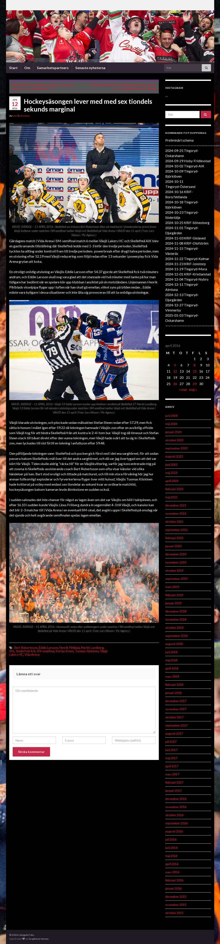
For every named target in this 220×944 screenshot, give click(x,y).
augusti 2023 (174, 456)
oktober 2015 (174, 913)
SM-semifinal (45, 651)
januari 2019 (173, 603)
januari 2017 (173, 790)
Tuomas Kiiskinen (87, 651)
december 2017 (175, 701)
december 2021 (175, 505)
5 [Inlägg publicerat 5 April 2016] (175, 365)
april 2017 (171, 766)
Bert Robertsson (26, 647)
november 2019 (175, 562)
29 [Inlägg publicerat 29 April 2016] (195, 384)
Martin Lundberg (92, 647)
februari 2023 (174, 489)
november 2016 (175, 807)
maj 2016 (171, 856)
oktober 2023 (174, 440)
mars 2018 (172, 676)
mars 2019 (172, 587)
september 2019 (176, 578)
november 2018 (175, 619)
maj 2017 (171, 758)
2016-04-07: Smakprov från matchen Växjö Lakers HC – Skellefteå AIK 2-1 (43, 86)
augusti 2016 (174, 831)
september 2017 (176, 725)
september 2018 (176, 635)
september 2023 (176, 448)
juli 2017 (170, 741)
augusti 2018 (174, 644)
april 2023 (171, 481)
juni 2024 (171, 415)
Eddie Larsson (48, 647)
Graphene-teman (39, 938)
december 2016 (175, 799)
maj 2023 (171, 472)
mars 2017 (172, 774)
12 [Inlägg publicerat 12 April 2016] (175, 371)
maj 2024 (171, 424)
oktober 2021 (174, 521)
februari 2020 (174, 538)
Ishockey (24, 115)
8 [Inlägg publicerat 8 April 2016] (195, 365)
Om (27, 68)
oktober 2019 (174, 570)
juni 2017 (171, 750)
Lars (15, 115)
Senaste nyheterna (90, 68)
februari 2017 (174, 782)
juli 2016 (170, 839)
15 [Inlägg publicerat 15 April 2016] (195, 371)
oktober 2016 (174, 815)
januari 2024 (173, 432)
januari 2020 (173, 546)
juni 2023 (171, 464)
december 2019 (175, 554)
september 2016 (176, 823)
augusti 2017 (174, 733)
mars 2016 (172, 872)
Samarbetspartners (53, 68)
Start (13, 68)
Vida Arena (31, 654)
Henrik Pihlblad (69, 647)
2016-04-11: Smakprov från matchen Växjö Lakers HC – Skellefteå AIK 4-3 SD (122, 86)
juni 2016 (171, 847)
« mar (183, 389)
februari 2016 (174, 880)
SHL (12, 651)
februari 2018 (174, 684)
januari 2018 (173, 693)
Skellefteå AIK (26, 651)
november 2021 (175, 513)
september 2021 (176, 530)
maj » (193, 389)
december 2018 (175, 611)
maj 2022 (171, 497)
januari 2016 (173, 888)
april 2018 (171, 668)
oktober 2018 (174, 627)
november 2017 (175, 709)
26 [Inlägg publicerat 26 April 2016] (175, 384)
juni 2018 (171, 652)
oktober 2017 (174, 717)
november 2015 (175, 904)
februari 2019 (174, 595)
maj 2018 (171, 660)
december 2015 (175, 896)
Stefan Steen (65, 651)
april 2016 (171, 864)
